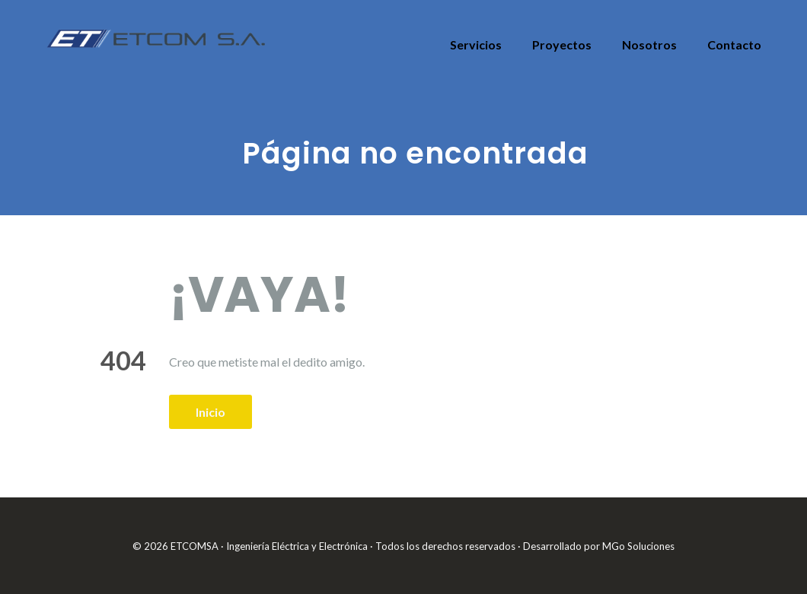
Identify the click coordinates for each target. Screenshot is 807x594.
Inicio (210, 412)
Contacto (734, 44)
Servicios (476, 44)
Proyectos (562, 44)
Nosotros (649, 44)
